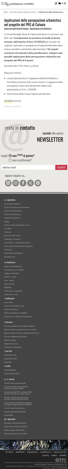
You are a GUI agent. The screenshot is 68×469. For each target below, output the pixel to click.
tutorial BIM (8, 415)
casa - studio (9, 280)
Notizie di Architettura (12, 214)
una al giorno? (21, 155)
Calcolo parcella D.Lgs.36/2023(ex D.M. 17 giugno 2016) (16, 388)
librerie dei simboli (11, 309)
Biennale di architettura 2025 (15, 423)
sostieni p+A (45, 452)
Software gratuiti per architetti (15, 313)
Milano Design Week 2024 (14, 430)
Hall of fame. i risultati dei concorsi (17, 243)
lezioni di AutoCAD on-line (14, 306)
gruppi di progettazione (13, 266)
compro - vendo (10, 277)
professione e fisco (11, 294)
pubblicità (20, 452)
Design (6, 221)
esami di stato (9, 284)
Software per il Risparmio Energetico (18, 316)
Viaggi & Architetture (12, 218)
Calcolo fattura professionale (15, 383)
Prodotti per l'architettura (13, 253)
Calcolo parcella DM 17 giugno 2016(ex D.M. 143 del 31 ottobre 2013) (18, 393)
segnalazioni (32, 452)
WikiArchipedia (10, 370)
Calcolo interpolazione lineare (15, 412)
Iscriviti (61, 167)
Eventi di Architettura (12, 204)
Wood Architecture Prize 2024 (15, 434)
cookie (54, 455)
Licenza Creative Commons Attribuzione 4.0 (50, 464)
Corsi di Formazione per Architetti (16, 207)
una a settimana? (20, 160)
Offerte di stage (10, 340)
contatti (62, 455)
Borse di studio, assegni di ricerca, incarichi (20, 329)
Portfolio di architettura (13, 347)
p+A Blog (7, 228)
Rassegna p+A (9, 257)
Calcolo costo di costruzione (14, 408)
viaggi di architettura (12, 273)
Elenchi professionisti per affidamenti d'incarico (21, 333)
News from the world (12, 235)
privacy (46, 455)
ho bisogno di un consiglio (14, 270)
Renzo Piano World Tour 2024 (15, 426)
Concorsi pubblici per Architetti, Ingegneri (19, 326)
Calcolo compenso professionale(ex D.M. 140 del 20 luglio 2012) (16, 398)
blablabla (7, 287)
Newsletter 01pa (10, 359)
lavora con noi (60, 452)
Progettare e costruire (12, 239)
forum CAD (8, 302)
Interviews (8, 250)
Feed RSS (7, 362)
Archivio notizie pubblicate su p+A (17, 225)
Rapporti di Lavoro (11, 344)
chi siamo (9, 452)
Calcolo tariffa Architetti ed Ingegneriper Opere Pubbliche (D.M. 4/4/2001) (18, 404)
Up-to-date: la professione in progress (18, 246)
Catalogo (7, 232)
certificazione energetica (13, 291)
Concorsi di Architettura (13, 211)
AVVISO (8, 100)
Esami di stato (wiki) (11, 373)
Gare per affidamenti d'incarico (15, 336)
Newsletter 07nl (10, 355)
